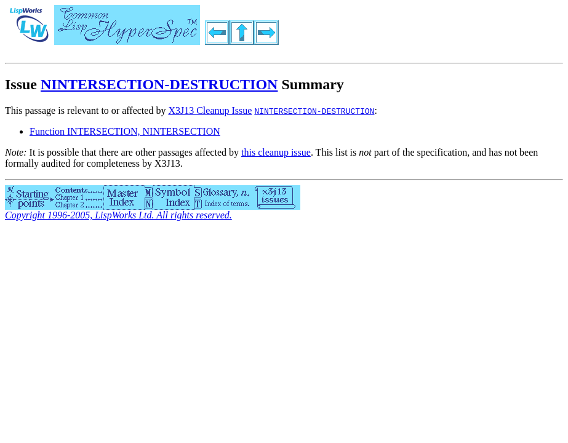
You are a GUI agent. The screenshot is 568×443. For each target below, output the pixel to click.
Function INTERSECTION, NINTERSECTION (125, 131)
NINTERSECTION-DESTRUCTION (159, 84)
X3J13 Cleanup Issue (210, 110)
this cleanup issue (276, 152)
